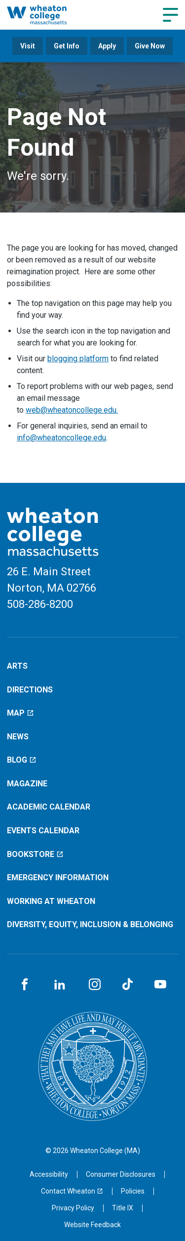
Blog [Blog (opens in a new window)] (22, 760)
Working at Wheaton (51, 901)
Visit (27, 46)
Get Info (66, 46)
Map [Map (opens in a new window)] (20, 713)
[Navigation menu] (170, 15)
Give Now (150, 46)
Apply (107, 46)
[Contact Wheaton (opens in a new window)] (72, 1191)
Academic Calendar (48, 807)
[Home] (47, 14)
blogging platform (78, 358)
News (18, 736)
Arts (17, 666)
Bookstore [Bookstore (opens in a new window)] (35, 854)
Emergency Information (58, 877)
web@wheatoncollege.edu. (72, 410)
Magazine (27, 783)
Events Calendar (43, 830)
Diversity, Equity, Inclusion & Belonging (90, 924)
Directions (30, 689)
